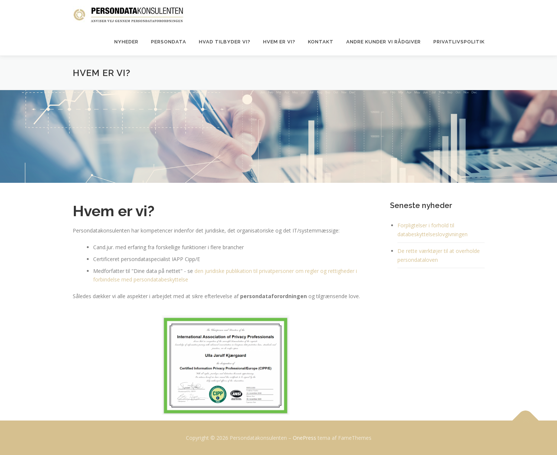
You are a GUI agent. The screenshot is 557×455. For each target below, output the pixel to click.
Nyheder (126, 41)
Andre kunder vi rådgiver (383, 41)
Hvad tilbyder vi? (224, 41)
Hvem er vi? (279, 41)
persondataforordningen (274, 296)
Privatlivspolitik (459, 41)
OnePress (304, 437)
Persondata (168, 41)
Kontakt (321, 41)
